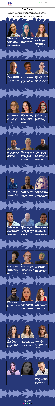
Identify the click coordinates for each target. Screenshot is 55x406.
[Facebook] (25, 403)
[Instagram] (23, 403)
